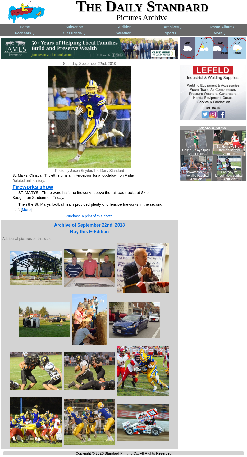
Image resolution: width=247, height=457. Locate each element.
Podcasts (24, 33)
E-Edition (123, 27)
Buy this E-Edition (89, 231)
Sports (170, 33)
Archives (172, 27)
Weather (123, 33)
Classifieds (74, 33)
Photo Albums (222, 27)
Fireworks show (32, 187)
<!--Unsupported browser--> (213, 153)
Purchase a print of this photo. (89, 216)
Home (25, 27)
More (220, 33)
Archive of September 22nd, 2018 (89, 225)
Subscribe (74, 27)
